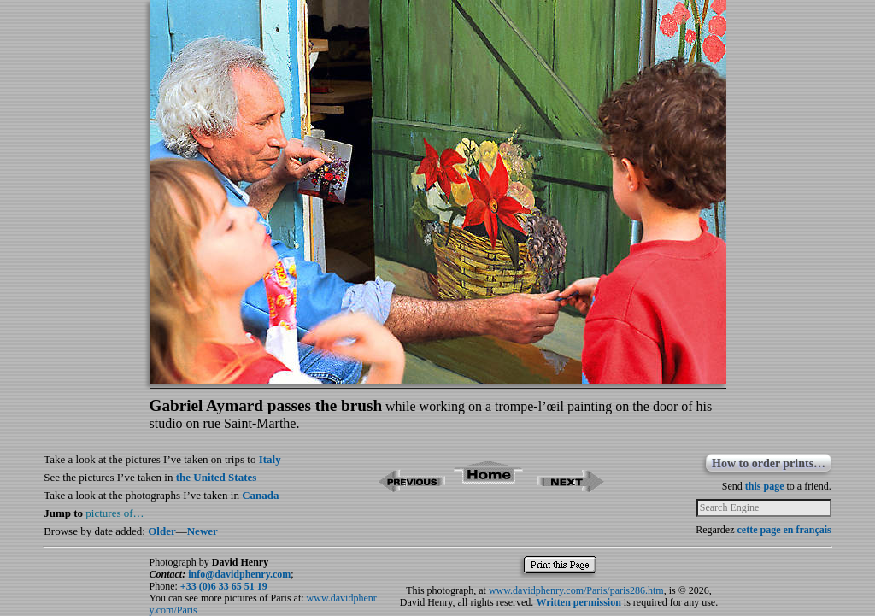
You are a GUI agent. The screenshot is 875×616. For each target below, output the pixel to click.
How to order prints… (768, 463)
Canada (260, 495)
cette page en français (784, 530)
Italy (270, 459)
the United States (216, 477)
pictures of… (114, 513)
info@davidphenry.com (239, 574)
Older (162, 531)
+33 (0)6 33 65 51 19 (223, 586)
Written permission (578, 602)
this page (764, 486)
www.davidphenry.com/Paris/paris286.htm (576, 590)
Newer (202, 531)
